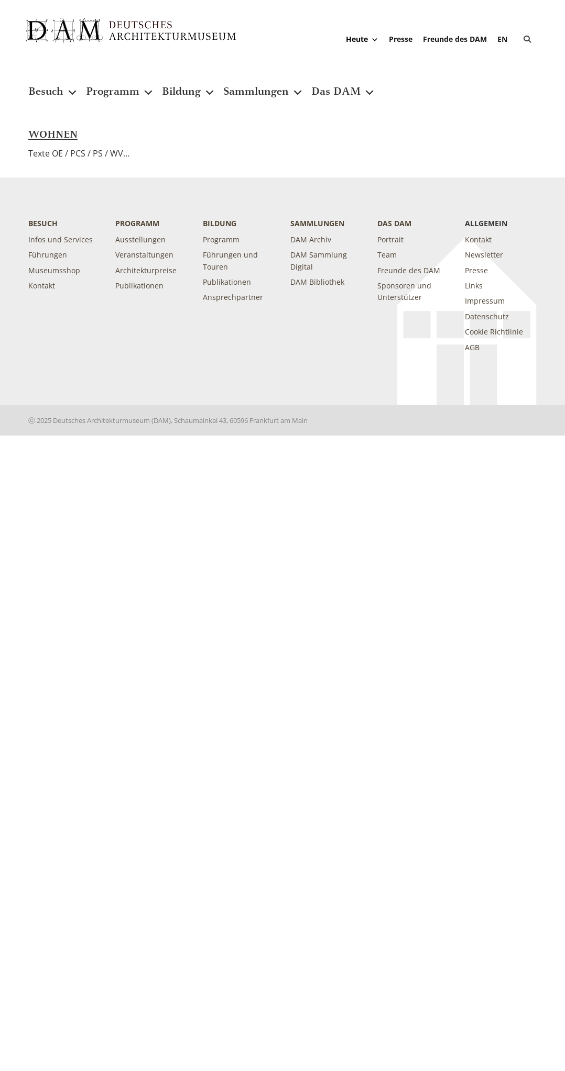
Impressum (485, 301)
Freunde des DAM (455, 39)
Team (387, 255)
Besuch (53, 85)
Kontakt (41, 286)
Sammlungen (263, 85)
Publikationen (139, 286)
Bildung (188, 85)
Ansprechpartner (233, 297)
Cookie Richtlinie (494, 332)
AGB (472, 347)
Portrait (390, 239)
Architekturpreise (146, 270)
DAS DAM (394, 223)
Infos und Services (60, 239)
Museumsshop (54, 270)
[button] (527, 39)
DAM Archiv (310, 239)
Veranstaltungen (144, 255)
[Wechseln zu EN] (502, 39)
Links (474, 286)
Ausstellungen (140, 239)
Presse (400, 39)
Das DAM (343, 85)
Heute (362, 39)
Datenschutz (487, 316)
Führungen (47, 255)
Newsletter (484, 255)
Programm (120, 85)
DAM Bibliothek (317, 282)
